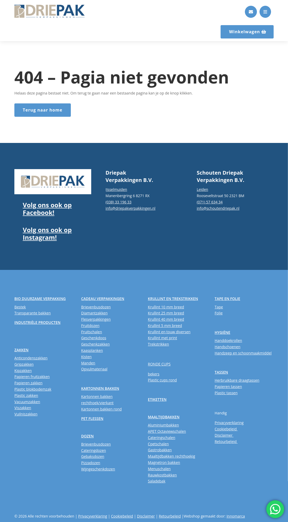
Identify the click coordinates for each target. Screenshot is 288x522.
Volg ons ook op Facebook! (47, 209)
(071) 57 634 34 (210, 201)
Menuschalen (159, 468)
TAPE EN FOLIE (227, 298)
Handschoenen (227, 346)
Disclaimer (224, 435)
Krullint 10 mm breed (166, 306)
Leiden (202, 189)
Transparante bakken (32, 312)
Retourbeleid (226, 441)
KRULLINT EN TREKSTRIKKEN (173, 298)
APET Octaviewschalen (167, 431)
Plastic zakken (26, 395)
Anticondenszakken (31, 358)
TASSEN (221, 372)
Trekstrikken (158, 344)
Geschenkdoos (93, 337)
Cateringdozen (93, 450)
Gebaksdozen (92, 456)
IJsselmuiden (116, 189)
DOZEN (87, 436)
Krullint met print (162, 337)
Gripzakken (24, 364)
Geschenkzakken (95, 344)
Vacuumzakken (27, 401)
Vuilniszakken (25, 414)
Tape (219, 306)
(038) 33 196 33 (118, 201)
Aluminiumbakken (163, 425)
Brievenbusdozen (96, 306)
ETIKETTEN (157, 399)
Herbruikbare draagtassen (237, 380)
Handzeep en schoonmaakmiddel (243, 353)
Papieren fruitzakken (32, 376)
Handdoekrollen (228, 340)
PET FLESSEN (92, 418)
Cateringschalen (161, 437)
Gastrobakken (160, 449)
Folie (219, 312)
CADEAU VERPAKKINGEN (102, 298)
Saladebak (156, 481)
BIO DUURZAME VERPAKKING (40, 298)
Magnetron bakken (164, 462)
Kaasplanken (92, 350)
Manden (88, 362)
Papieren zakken (28, 382)
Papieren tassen (228, 386)
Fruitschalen (91, 331)
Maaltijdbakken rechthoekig (171, 456)
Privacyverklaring (229, 422)
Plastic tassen (226, 392)
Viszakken (22, 407)
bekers (153, 373)
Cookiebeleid (226, 428)
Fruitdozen (90, 325)
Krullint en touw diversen (169, 331)
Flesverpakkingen (96, 319)
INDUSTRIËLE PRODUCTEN (37, 322)
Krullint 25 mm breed (166, 312)
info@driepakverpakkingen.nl (130, 208)
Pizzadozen (90, 462)
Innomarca (236, 516)
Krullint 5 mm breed (165, 325)
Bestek (20, 306)
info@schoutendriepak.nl (218, 208)
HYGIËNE (222, 332)
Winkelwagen (244, 32)
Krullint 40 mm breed (166, 319)
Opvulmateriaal (94, 368)
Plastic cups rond (162, 379)
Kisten (86, 356)
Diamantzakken (94, 312)
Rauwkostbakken (162, 475)
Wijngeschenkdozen (98, 469)
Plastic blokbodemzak (32, 389)
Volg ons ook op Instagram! (47, 233)
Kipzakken (23, 370)
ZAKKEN (21, 349)
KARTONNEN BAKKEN (100, 388)
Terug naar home (42, 110)
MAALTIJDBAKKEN (164, 416)
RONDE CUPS (159, 364)
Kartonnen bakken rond (101, 409)
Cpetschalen (158, 443)
